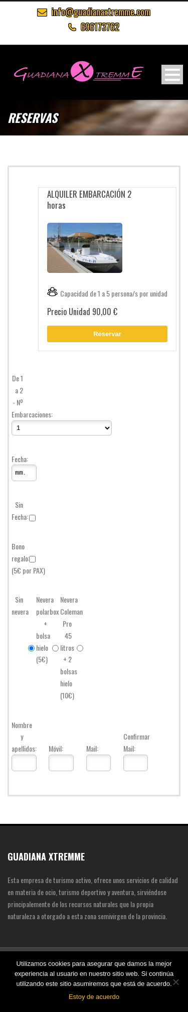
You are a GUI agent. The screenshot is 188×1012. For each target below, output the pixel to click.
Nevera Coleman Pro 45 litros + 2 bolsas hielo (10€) (67, 647)
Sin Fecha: (19, 510)
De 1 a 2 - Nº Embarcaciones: (19, 396)
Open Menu (172, 74)
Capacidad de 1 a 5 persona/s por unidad (107, 293)
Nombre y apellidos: (19, 736)
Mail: (92, 748)
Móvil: (56, 748)
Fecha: (19, 459)
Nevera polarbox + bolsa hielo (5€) (43, 629)
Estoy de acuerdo (94, 996)
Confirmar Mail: (130, 742)
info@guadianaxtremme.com (101, 11)
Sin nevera (19, 605)
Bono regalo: (19, 552)
